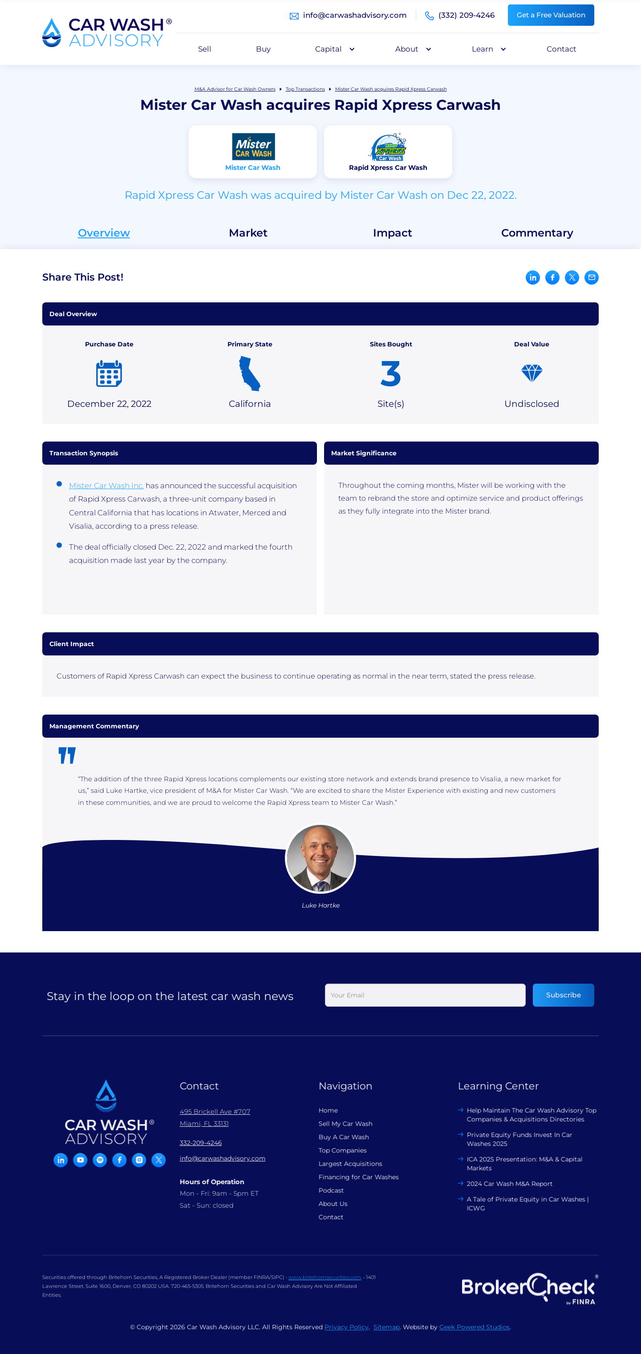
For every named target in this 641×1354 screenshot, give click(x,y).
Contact (561, 48)
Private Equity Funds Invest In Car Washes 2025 (514, 1139)
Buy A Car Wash (338, 1137)
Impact (392, 233)
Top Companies (337, 1150)
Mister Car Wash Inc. (106, 485)
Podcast (326, 1190)
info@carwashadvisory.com (355, 15)
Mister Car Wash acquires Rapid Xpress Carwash (391, 89)
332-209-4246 (195, 1143)
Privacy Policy (347, 1332)
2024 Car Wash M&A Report (505, 1184)
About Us (327, 1204)
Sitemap (386, 1332)
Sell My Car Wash (340, 1124)
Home (323, 1110)
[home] (107, 32)
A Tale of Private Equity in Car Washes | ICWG (523, 1203)
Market (248, 233)
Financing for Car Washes (353, 1177)
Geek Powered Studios (474, 1332)
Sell (204, 48)
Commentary (537, 233)
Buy (263, 48)
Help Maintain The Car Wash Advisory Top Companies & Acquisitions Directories (526, 1114)
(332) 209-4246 (466, 15)
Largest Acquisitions (345, 1164)
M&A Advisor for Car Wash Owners (235, 89)
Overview (104, 233)
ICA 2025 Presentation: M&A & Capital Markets (519, 1163)
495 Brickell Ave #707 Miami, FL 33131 (209, 1117)
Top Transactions (305, 89)
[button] (333, 48)
